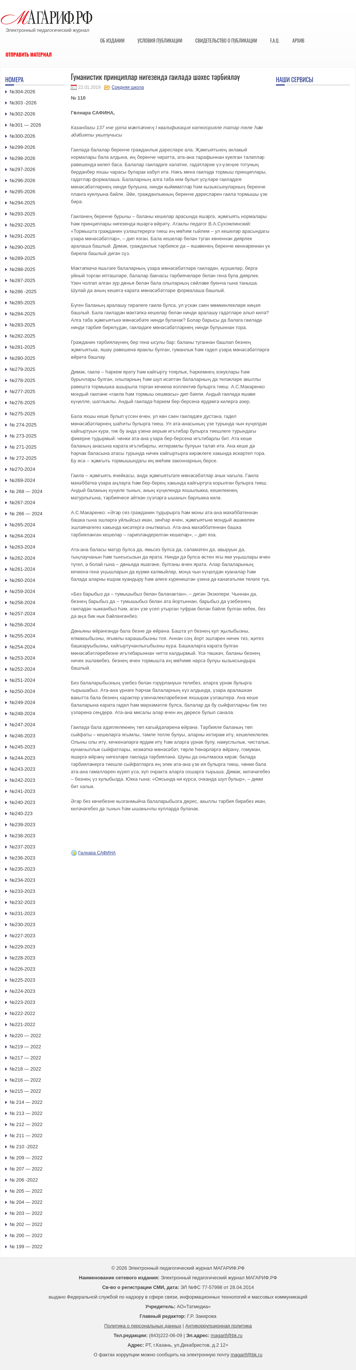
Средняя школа (128, 87)
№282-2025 (22, 336)
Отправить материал (29, 54)
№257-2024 (22, 613)
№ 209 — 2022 (26, 1157)
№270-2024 (22, 469)
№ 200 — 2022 (26, 1235)
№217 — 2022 (25, 1058)
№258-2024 (22, 602)
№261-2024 (22, 569)
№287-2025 (22, 280)
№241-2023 (22, 791)
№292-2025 (22, 225)
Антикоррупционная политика (218, 1326)
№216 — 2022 (25, 1080)
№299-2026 (22, 147)
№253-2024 (22, 658)
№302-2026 (22, 114)
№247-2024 (22, 724)
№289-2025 (22, 258)
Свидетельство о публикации (226, 40)
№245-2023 (22, 747)
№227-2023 (22, 935)
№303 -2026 (23, 102)
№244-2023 (22, 758)
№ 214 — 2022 (26, 1102)
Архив (298, 40)
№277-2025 (22, 391)
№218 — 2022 (25, 1069)
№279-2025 (22, 369)
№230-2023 (22, 924)
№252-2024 (22, 669)
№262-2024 (22, 558)
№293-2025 (22, 214)
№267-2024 (22, 502)
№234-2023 (22, 880)
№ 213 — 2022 (26, 1113)
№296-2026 (22, 180)
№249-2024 (22, 702)
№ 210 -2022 (24, 1146)
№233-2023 (22, 891)
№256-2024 (22, 624)
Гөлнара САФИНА (97, 852)
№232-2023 (22, 902)
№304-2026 (22, 91)
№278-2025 (22, 380)
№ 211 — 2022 (26, 1135)
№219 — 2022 (25, 1046)
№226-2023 (22, 969)
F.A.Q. (274, 40)
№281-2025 (22, 347)
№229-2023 (22, 946)
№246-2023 (22, 735)
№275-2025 (22, 413)
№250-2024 (22, 691)
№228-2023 (22, 958)
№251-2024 (22, 680)
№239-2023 (22, 824)
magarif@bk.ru (226, 1335)
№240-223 (21, 813)
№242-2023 (22, 780)
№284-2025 (22, 313)
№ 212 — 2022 (26, 1124)
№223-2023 (22, 1002)
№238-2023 (22, 835)
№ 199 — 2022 (26, 1246)
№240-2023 (22, 802)
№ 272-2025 (23, 458)
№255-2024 (22, 636)
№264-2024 (22, 536)
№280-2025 (22, 358)
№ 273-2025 (23, 436)
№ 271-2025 (23, 447)
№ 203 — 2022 (26, 1213)
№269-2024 (22, 480)
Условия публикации (160, 40)
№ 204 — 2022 (26, 1202)
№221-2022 (22, 1024)
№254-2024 (22, 647)
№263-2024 (22, 547)
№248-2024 (22, 713)
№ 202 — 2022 (26, 1224)
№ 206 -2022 (24, 1180)
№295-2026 (22, 191)
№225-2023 (22, 980)
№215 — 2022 (25, 1091)
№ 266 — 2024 (26, 513)
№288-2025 (22, 269)
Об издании (112, 40)
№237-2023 (22, 847)
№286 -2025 (23, 291)
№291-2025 (22, 236)
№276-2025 (22, 402)
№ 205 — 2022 (26, 1191)
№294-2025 (22, 202)
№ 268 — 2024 (26, 491)
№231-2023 (22, 913)
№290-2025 (22, 247)
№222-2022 (22, 1013)
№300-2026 (22, 136)
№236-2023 (22, 858)
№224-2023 (22, 991)
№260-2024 (22, 580)
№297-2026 (22, 169)
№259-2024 (22, 591)
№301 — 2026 (25, 125)
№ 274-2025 (23, 425)
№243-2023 (22, 769)
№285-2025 (22, 302)
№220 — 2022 (25, 1035)
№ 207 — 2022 (26, 1169)
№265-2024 (22, 524)
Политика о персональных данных (142, 1326)
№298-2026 (22, 158)
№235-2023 (22, 869)
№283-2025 (22, 325)
